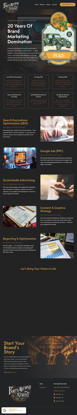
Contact (54, 4)
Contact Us (43, 387)
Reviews (42, 4)
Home (36, 4)
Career (48, 4)
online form (13, 372)
